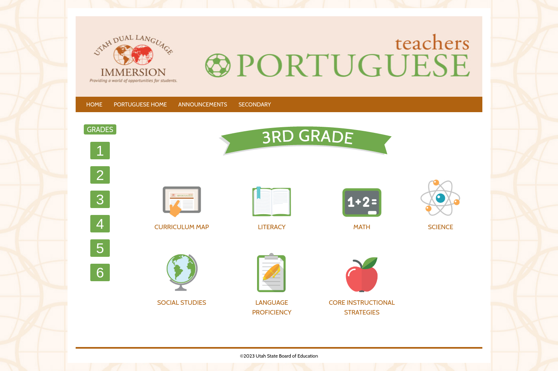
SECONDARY (254, 104)
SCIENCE (440, 204)
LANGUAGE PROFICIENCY (271, 284)
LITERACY (271, 204)
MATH (362, 204)
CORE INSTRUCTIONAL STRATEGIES (362, 286)
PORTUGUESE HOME (140, 104)
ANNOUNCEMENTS (202, 104)
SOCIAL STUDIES (181, 279)
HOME (94, 104)
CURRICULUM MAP (182, 204)
